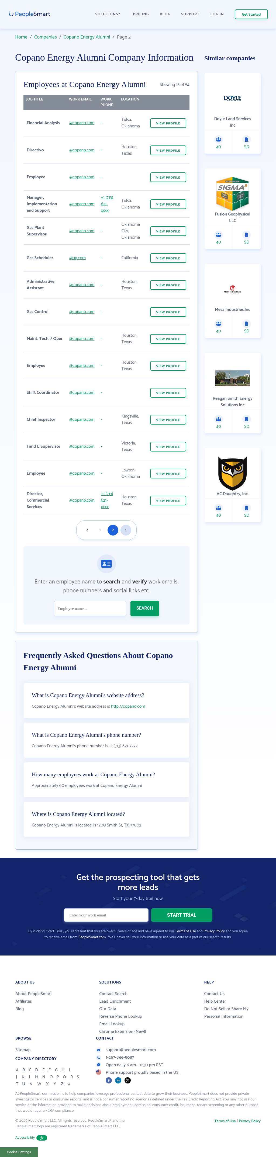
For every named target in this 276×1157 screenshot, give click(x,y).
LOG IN (217, 14)
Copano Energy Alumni (87, 37)
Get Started (251, 15)
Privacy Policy (214, 931)
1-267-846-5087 (115, 1057)
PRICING (141, 14)
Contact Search (113, 994)
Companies (45, 37)
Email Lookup (112, 1024)
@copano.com (81, 123)
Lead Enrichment (115, 1001)
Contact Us (214, 994)
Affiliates (23, 1001)
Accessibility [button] (31, 1138)
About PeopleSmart (33, 994)
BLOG (165, 14)
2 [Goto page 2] (113, 530)
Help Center (215, 1001)
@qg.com (77, 258)
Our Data (107, 1009)
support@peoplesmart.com (126, 1050)
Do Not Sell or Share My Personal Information (226, 1012)
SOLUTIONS (108, 14)
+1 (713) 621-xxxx (107, 204)
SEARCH (144, 608)
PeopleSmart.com (92, 937)
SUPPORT (190, 14)
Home (21, 37)
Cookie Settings (19, 1152)
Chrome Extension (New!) (122, 1031)
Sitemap (23, 1050)
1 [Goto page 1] (100, 530)
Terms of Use (185, 931)
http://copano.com (128, 706)
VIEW (168, 123)
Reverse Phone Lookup (120, 1016)
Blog (19, 1009)
